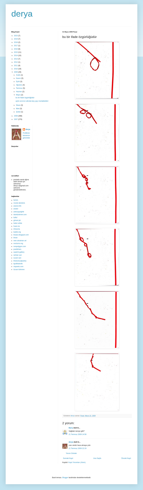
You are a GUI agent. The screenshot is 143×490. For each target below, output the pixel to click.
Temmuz (19, 88)
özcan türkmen (19, 269)
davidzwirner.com (20, 215)
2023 (16, 36)
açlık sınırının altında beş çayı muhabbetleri (32, 101)
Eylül (18, 82)
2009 (16, 72)
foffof (15, 218)
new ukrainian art (19, 241)
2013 (16, 59)
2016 (16, 49)
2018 (16, 42)
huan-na (16, 226)
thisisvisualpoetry (19, 261)
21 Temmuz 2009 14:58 (77, 434)
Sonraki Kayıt (68, 458)
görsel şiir (17, 220)
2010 (16, 69)
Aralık (18, 75)
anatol (15, 209)
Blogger (65, 478)
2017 (16, 46)
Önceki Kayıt (126, 458)
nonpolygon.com (19, 246)
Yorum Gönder (71, 453)
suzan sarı (17, 258)
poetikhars (17, 249)
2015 (16, 52)
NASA (15, 200)
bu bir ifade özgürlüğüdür (25, 98)
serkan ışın (17, 255)
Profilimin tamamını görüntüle (26, 135)
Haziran (19, 92)
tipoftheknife (18, 264)
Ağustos (19, 85)
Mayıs (18, 95)
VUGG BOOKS (19, 203)
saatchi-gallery (18, 252)
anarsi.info (17, 206)
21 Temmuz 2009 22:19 (77, 448)
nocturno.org (18, 243)
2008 (16, 116)
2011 (16, 66)
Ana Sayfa (97, 458)
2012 (16, 62)
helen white (17, 223)
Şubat (18, 112)
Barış (71, 428)
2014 (16, 55)
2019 (16, 39)
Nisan (18, 105)
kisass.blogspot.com (21, 235)
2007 (16, 119)
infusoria (16, 229)
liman (15, 238)
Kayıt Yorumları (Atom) (77, 462)
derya (22, 13)
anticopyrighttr (18, 212)
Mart (18, 109)
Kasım (18, 78)
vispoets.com (18, 267)
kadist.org (17, 232)
